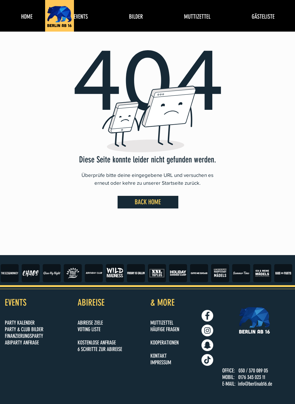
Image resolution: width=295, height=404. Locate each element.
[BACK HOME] (148, 202)
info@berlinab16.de (255, 384)
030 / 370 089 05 (253, 370)
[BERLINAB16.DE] (207, 330)
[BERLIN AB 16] (207, 316)
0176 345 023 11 (251, 377)
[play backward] (8, 273)
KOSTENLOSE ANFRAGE (97, 342)
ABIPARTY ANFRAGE (22, 342)
